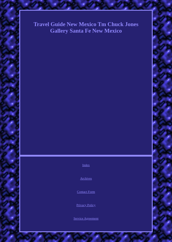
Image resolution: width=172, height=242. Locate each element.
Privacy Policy (85, 205)
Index (86, 165)
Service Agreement (86, 218)
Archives (86, 178)
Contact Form (86, 191)
